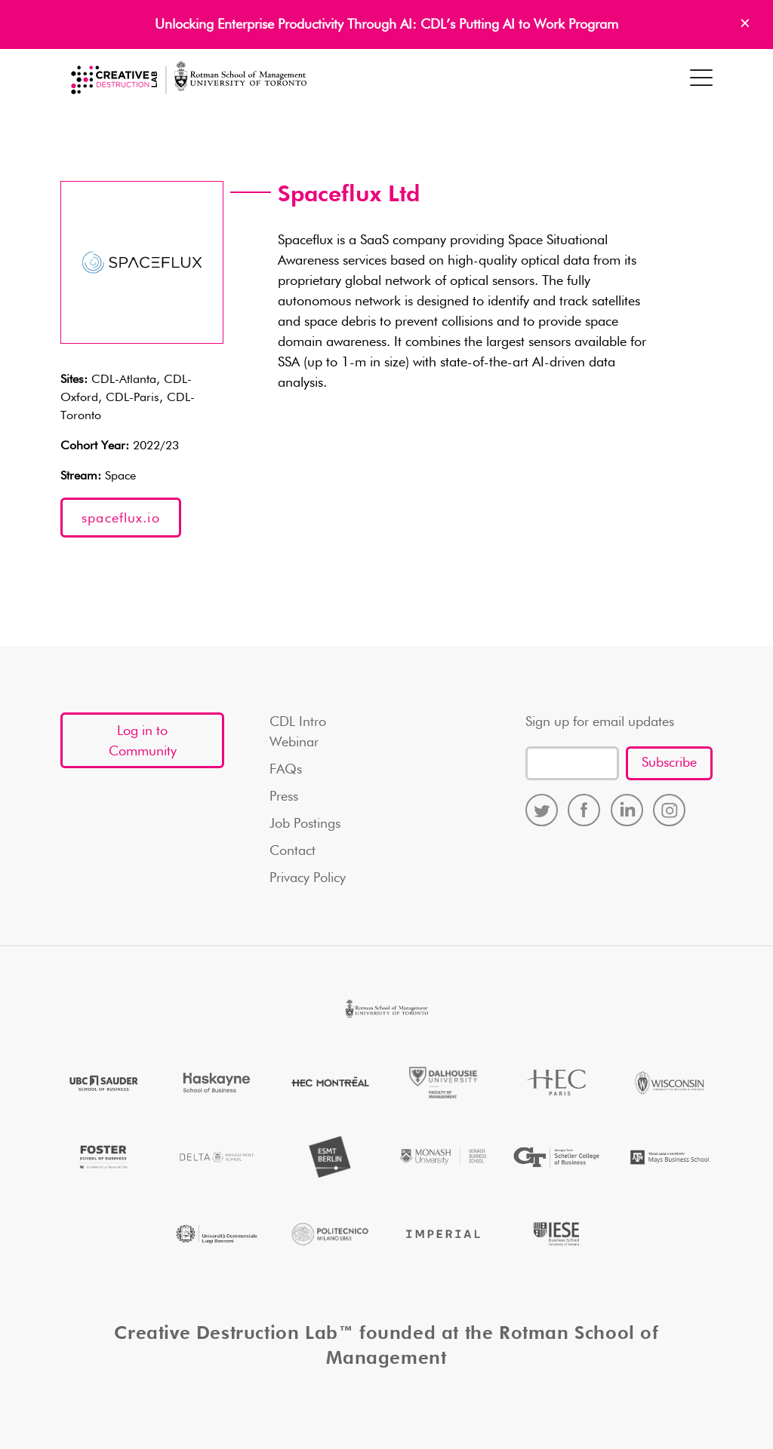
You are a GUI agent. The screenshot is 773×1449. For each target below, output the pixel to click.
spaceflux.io (121, 518)
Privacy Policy (307, 878)
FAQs (285, 770)
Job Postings (304, 824)
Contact (292, 851)
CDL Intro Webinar (297, 732)
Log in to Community (143, 741)
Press (283, 797)
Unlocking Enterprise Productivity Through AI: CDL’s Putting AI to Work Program (386, 25)
